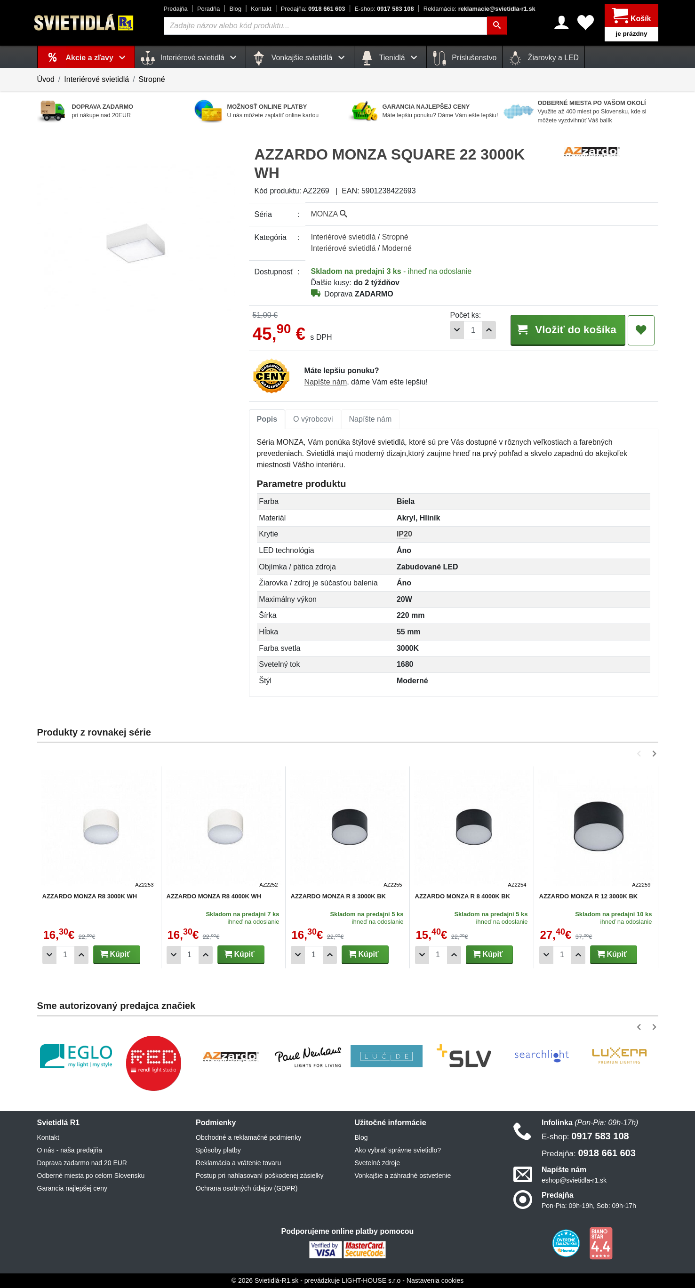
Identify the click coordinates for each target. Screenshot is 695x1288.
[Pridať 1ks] (489, 330)
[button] (641, 753)
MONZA (329, 214)
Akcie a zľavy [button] (97, 58)
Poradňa (208, 8)
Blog (235, 8)
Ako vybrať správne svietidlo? (398, 1150)
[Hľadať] (497, 25)
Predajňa (176, 8)
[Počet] (472, 330)
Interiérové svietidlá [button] (190, 58)
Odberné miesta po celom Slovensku (91, 1175)
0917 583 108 (384, 8)
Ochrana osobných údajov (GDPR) (246, 1188)
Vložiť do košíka (568, 330)
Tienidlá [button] (390, 58)
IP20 (404, 534)
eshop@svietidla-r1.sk (574, 1180)
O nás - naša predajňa (70, 1150)
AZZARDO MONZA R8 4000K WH (214, 896)
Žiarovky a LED (543, 58)
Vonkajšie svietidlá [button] (300, 58)
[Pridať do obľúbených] (641, 330)
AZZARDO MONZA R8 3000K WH (89, 896)
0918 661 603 (313, 8)
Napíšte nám (325, 382)
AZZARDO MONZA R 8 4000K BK (462, 896)
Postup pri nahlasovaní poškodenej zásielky (260, 1175)
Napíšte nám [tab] (370, 419)
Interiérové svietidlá (96, 79)
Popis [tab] (267, 419)
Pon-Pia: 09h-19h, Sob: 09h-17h (589, 1205)
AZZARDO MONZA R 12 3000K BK (588, 896)
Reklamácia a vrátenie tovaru (238, 1163)
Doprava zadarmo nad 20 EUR (82, 1163)
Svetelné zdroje (377, 1163)
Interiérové (343, 237)
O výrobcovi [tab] (313, 419)
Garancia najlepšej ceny (72, 1188)
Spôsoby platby (218, 1150)
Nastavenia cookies (435, 1280)
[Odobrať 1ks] (457, 330)
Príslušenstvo (464, 58)
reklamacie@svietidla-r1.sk (479, 8)
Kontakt (261, 8)
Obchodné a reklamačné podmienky (248, 1137)
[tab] (267, 419)
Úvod (46, 79)
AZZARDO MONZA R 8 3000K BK (338, 896)
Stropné (152, 79)
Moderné (397, 248)
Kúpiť (115, 954)
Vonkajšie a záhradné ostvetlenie (403, 1175)
